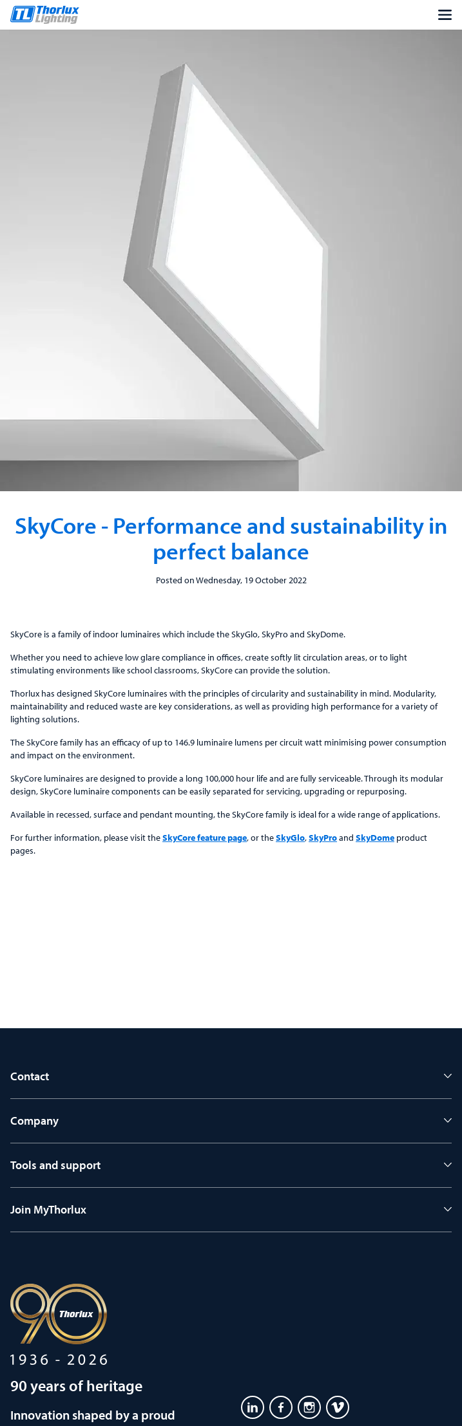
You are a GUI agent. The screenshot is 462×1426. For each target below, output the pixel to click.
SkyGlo (290, 837)
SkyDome (375, 837)
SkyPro (323, 837)
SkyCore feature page (204, 837)
